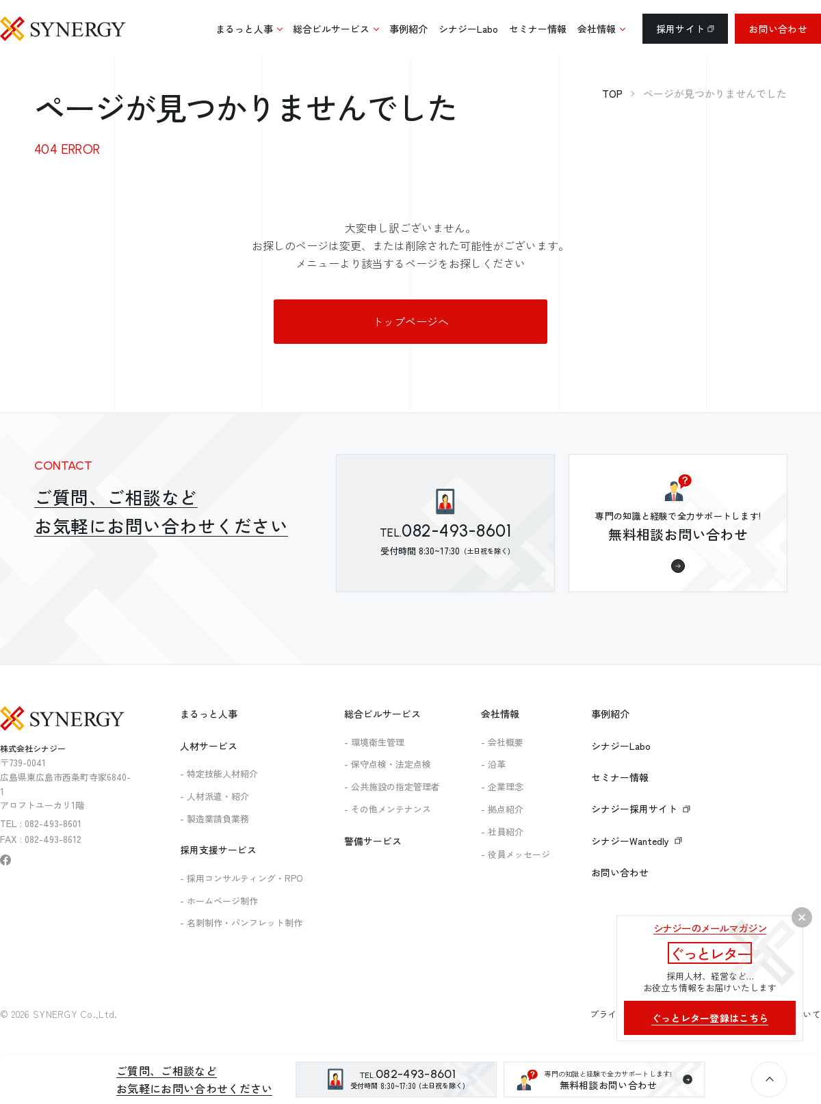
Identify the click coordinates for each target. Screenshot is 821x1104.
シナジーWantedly (636, 841)
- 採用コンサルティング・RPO (241, 878)
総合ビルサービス (382, 714)
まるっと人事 (208, 714)
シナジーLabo (621, 746)
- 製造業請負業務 (214, 818)
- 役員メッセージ (515, 854)
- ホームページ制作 (219, 900)
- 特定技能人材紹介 (219, 773)
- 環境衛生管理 (374, 742)
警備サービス (373, 841)
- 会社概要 (502, 742)
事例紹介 (610, 714)
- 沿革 (493, 763)
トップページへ (410, 321)
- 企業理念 (502, 786)
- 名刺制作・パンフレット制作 (241, 922)
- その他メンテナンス (387, 809)
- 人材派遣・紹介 (214, 796)
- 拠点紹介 (502, 809)
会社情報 (500, 714)
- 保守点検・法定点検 (387, 763)
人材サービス (208, 746)
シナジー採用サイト (640, 809)
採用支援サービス (218, 850)
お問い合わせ (777, 29)
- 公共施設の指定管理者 (392, 786)
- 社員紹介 (502, 831)
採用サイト (685, 29)
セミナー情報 (620, 777)
